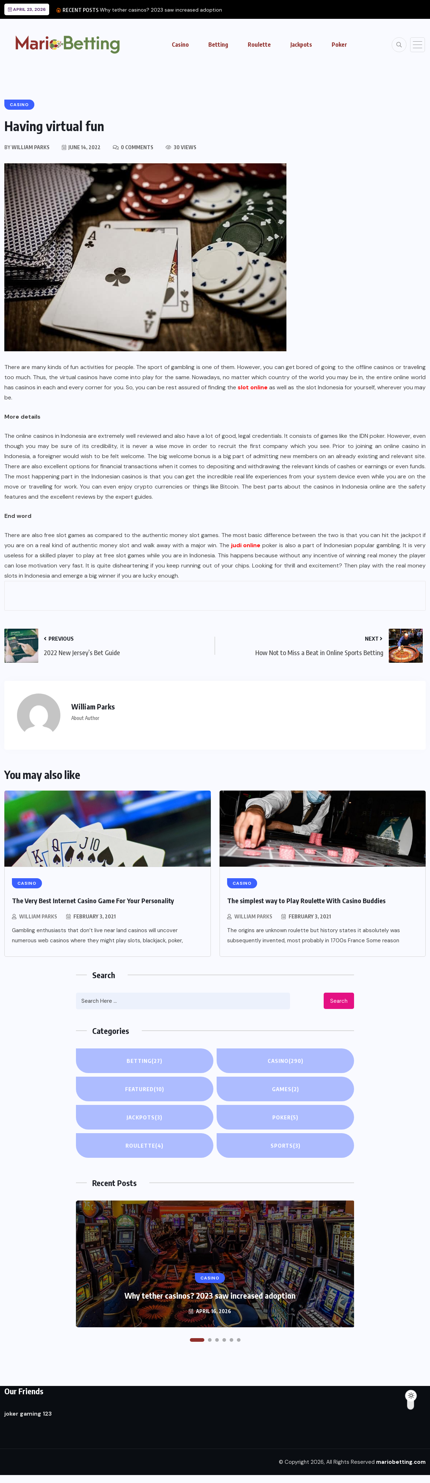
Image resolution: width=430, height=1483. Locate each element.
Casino (180, 44)
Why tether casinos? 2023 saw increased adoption (161, 10)
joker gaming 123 (28, 1413)
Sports (286, 1145)
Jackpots (301, 44)
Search (339, 1001)
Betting (218, 44)
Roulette (259, 44)
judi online (245, 545)
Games (285, 1089)
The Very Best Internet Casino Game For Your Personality (93, 900)
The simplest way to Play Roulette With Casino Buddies (306, 900)
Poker (339, 44)
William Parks (38, 916)
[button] (197, 1340)
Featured (144, 1089)
